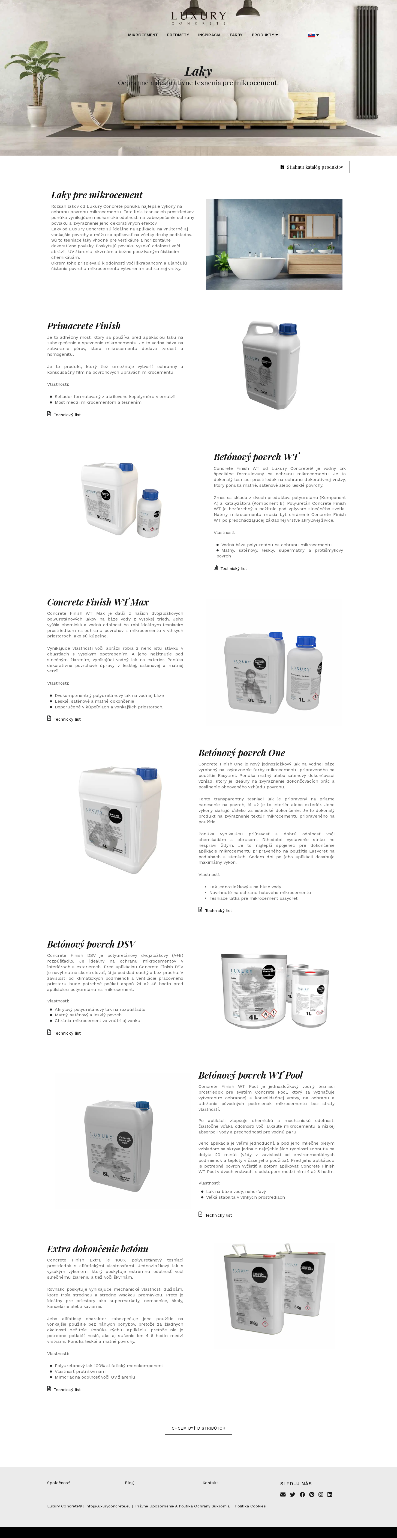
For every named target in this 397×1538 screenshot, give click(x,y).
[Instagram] (320, 1495)
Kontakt (210, 1482)
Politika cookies (250, 1506)
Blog (129, 1482)
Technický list (64, 414)
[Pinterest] (311, 1495)
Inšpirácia (209, 34)
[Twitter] (292, 1495)
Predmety (178, 34)
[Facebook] (302, 1495)
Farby (236, 34)
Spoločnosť (58, 1482)
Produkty (265, 34)
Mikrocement (143, 34)
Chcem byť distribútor (198, 1428)
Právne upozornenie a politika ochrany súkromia (182, 1506)
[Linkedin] (329, 1495)
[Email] (283, 1495)
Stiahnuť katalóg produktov (312, 167)
